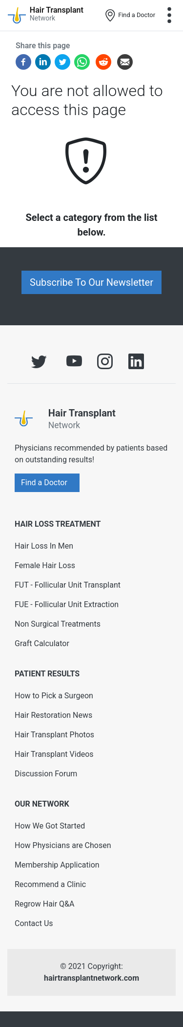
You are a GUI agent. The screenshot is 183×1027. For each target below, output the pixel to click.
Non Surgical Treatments (58, 624)
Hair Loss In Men (44, 546)
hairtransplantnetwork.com (91, 978)
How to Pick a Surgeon (54, 695)
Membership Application (57, 864)
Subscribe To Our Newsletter (91, 282)
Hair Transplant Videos (54, 754)
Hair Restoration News (53, 715)
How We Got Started (50, 825)
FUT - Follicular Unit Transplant (68, 585)
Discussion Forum (46, 773)
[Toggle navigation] (169, 15)
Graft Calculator (42, 643)
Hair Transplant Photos (54, 734)
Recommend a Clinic (50, 884)
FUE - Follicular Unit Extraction (67, 604)
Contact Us (34, 923)
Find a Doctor (129, 15)
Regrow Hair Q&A (45, 903)
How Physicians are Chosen (63, 845)
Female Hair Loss (45, 565)
